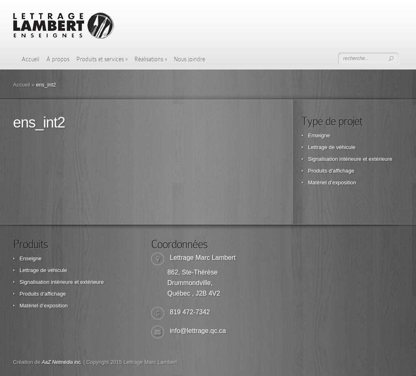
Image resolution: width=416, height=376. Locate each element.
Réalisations (150, 59)
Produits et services (102, 59)
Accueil (30, 59)
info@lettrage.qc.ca (198, 330)
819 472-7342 (190, 312)
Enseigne (319, 135)
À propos (57, 59)
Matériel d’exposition (332, 182)
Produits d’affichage (331, 171)
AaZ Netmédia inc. (62, 362)
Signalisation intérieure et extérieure (350, 159)
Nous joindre (189, 59)
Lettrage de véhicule (331, 147)
